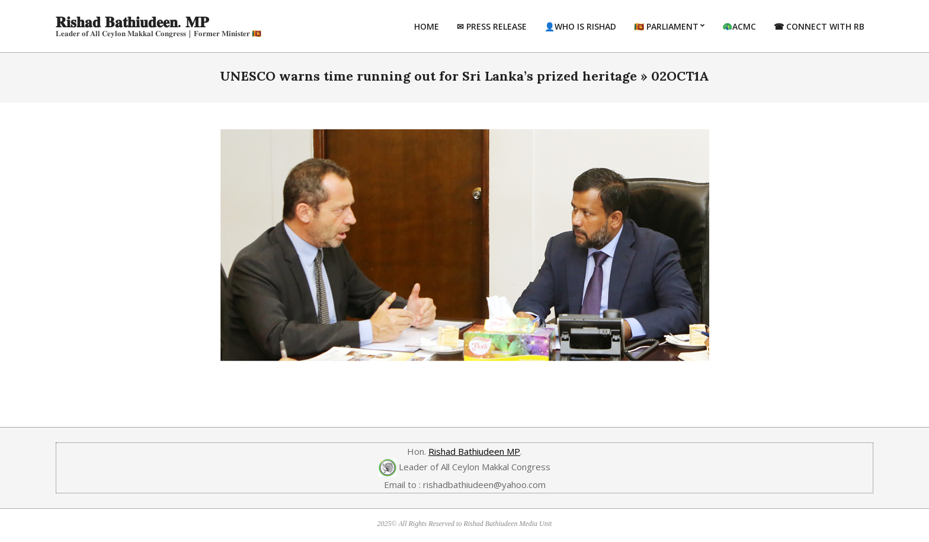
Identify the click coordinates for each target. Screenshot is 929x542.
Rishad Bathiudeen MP (474, 451)
